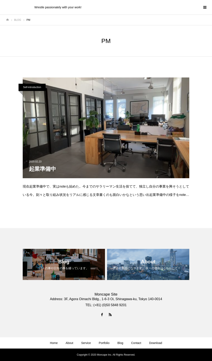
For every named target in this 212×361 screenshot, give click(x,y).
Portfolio (104, 343)
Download (155, 343)
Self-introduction (32, 87)
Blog (120, 343)
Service (86, 343)
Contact (136, 343)
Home (54, 343)
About (69, 343)
